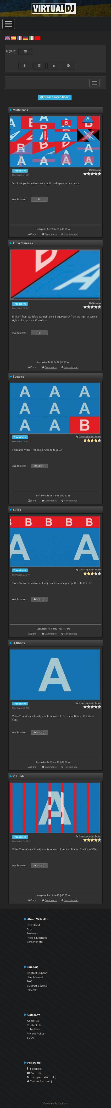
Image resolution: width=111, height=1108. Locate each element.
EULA (30, 1037)
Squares (18, 376)
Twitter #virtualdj (39, 1081)
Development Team (90, 436)
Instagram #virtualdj (41, 1077)
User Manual (35, 977)
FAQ (29, 981)
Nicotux (96, 170)
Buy (29, 929)
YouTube (34, 1073)
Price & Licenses (37, 937)
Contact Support (37, 973)
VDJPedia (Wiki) (37, 985)
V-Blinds (18, 776)
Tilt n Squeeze (23, 243)
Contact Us (34, 1025)
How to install (71, 234)
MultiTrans (20, 110)
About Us (33, 1021)
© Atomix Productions (56, 1103)
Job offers (33, 1029)
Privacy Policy (35, 1033)
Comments (51, 234)
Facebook (34, 1068)
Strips (17, 509)
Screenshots (35, 941)
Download (33, 925)
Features (32, 933)
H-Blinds (19, 643)
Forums (32, 989)
